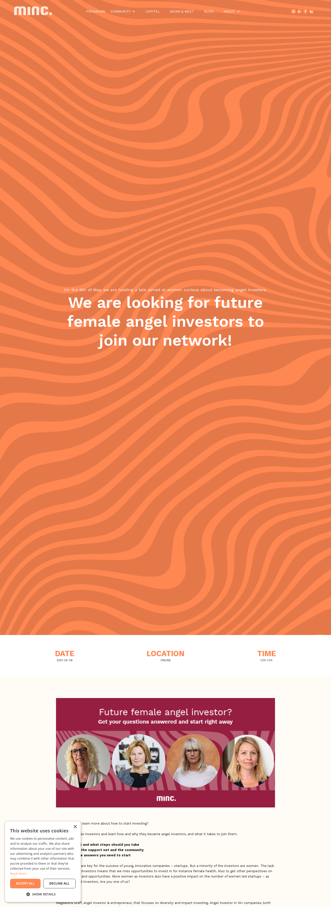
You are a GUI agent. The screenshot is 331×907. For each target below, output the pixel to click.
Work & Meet (182, 11)
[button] (123, 11)
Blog (208, 11)
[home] (37, 11)
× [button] (75, 827)
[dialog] (43, 862)
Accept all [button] (25, 883)
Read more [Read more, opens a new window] (18, 873)
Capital (153, 11)
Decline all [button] (59, 883)
